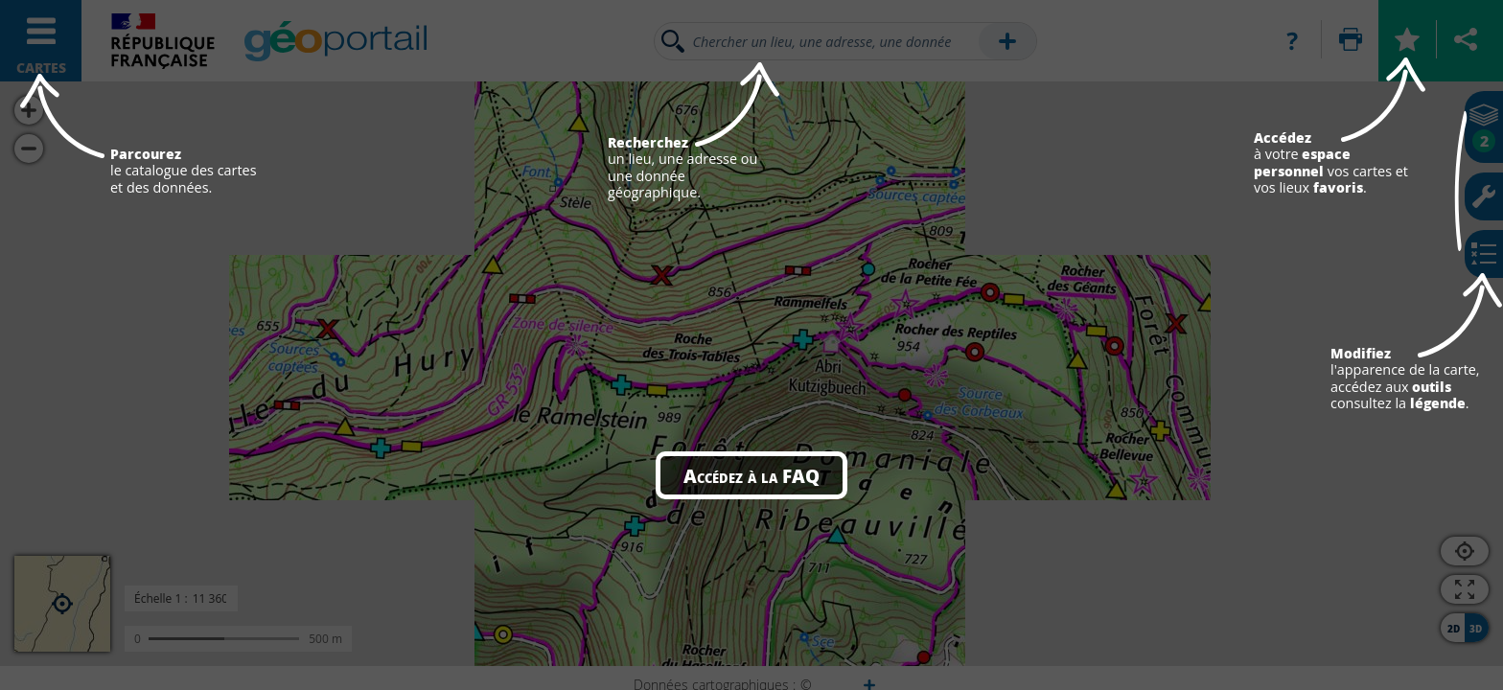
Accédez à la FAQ (751, 475)
